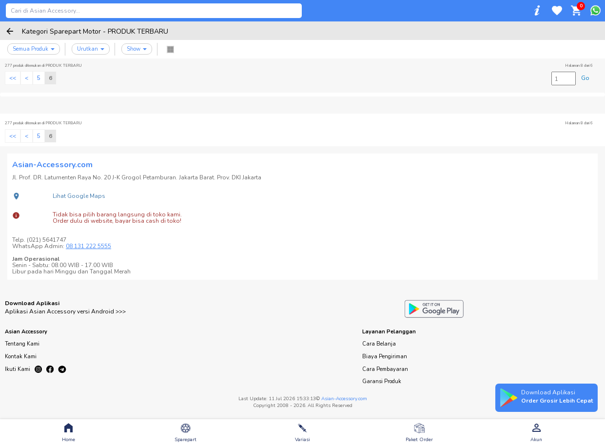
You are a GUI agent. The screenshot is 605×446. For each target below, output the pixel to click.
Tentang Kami (22, 344)
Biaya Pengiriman (384, 356)
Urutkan (90, 49)
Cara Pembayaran (385, 369)
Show (137, 49)
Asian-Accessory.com (344, 398)
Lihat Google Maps (79, 196)
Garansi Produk (381, 381)
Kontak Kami (21, 356)
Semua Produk (34, 49)
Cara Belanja (379, 344)
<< (12, 78)
